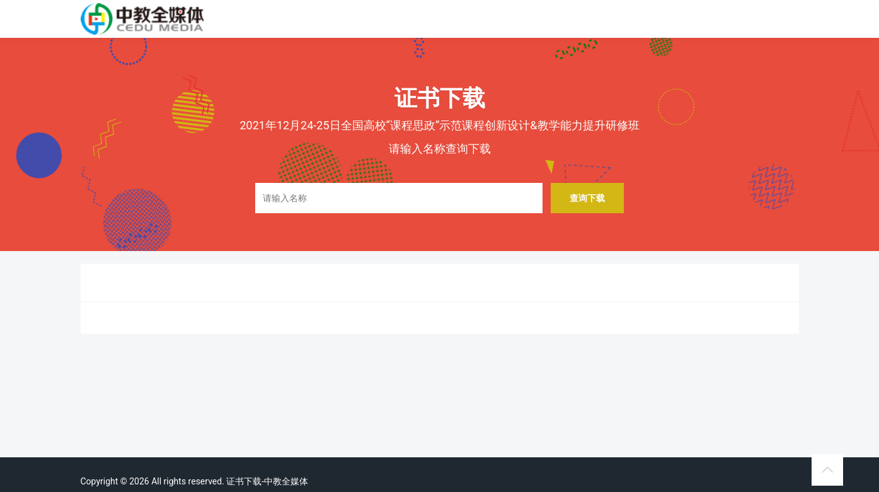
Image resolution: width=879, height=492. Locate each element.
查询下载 (587, 198)
